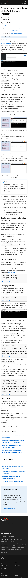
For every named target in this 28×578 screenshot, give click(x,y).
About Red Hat (3, 559)
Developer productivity (16, 29)
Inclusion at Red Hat (4, 564)
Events (2, 561)
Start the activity (9, 506)
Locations (16, 561)
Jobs (16, 559)
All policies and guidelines (5, 574)
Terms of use (17, 573)
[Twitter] (14, 521)
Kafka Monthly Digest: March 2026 (10, 460)
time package (11, 271)
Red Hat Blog (17, 563)
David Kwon (6, 25)
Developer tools (14, 30)
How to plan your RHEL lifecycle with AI (12, 479)
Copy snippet (6, 280)
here (8, 90)
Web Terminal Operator (9, 40)
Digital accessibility (18, 574)
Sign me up (4, 550)
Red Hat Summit (4, 566)
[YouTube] (9, 521)
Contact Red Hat (4, 563)
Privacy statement (4, 573)
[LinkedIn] (3, 521)
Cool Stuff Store (18, 564)
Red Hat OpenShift (16, 33)
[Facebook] (19, 521)
